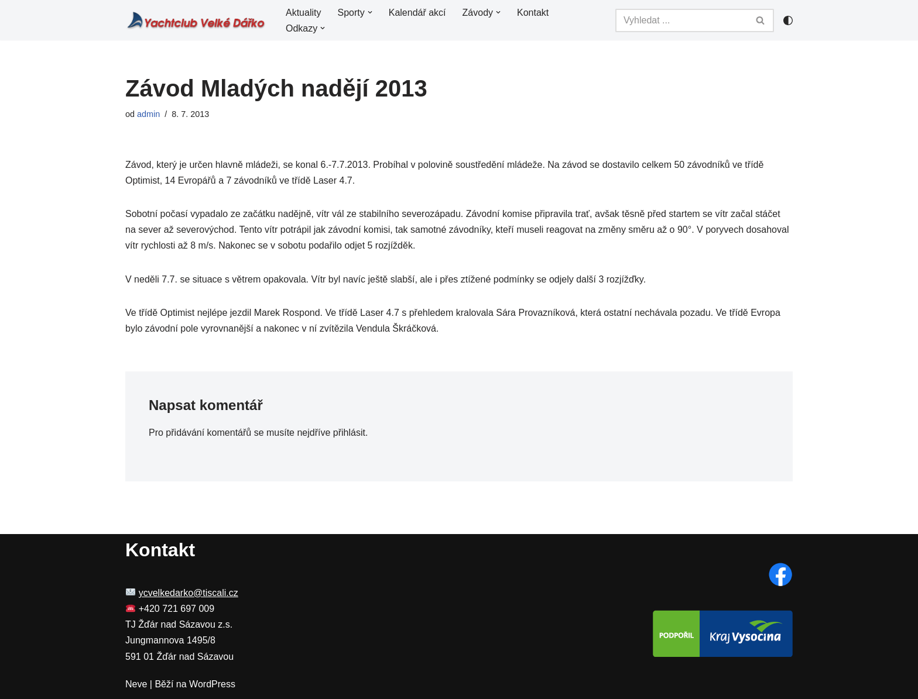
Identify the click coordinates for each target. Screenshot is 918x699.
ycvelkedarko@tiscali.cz (188, 593)
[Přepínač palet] (788, 20)
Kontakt (533, 13)
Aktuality (303, 13)
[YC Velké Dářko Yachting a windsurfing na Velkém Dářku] (195, 20)
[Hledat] (681, 20)
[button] (370, 12)
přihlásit (349, 433)
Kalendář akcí (417, 13)
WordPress (212, 684)
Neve (136, 684)
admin (148, 114)
